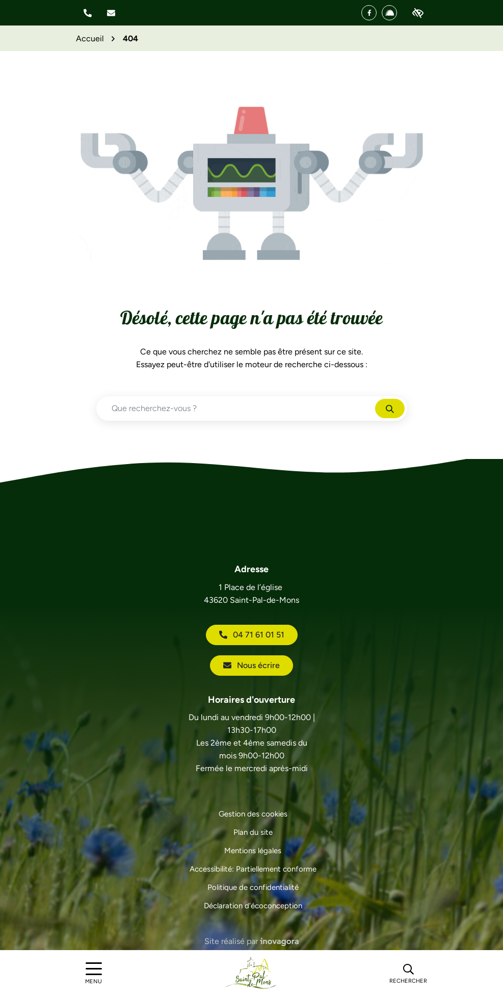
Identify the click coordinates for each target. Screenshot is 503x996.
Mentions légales (252, 850)
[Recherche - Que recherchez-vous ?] (236, 408)
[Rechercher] (408, 972)
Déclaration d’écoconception (253, 905)
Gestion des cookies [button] (253, 814)
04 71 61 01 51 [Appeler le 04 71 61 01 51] (251, 635)
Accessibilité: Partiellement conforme (253, 869)
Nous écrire (251, 665)
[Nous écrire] (111, 13)
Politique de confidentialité (253, 887)
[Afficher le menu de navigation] (94, 973)
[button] (87, 13)
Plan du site (253, 832)
